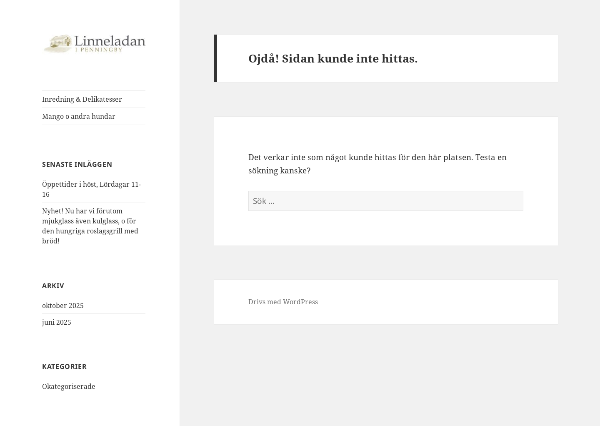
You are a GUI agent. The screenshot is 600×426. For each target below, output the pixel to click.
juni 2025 (56, 322)
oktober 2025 (63, 305)
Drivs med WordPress (283, 301)
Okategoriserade (68, 386)
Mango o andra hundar (78, 116)
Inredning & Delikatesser (82, 99)
